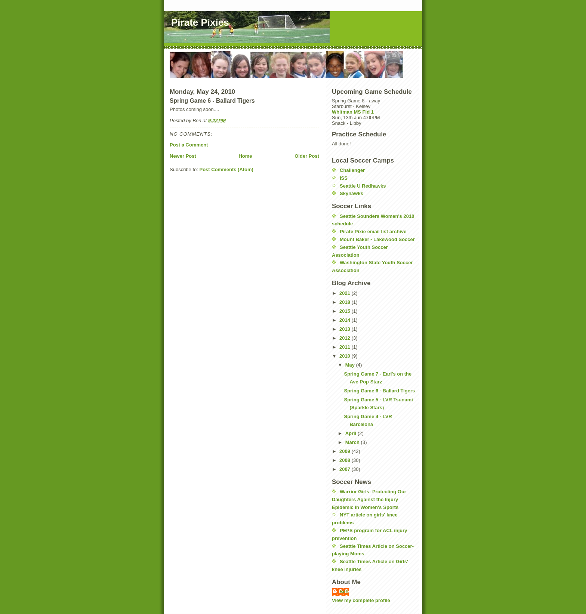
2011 (345, 347)
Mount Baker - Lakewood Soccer (377, 239)
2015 (345, 311)
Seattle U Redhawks (363, 186)
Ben (344, 591)
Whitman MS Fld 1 (353, 112)
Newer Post (183, 156)
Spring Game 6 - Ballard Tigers (379, 391)
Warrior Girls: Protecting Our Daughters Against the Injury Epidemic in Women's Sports (369, 499)
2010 (345, 356)
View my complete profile (361, 600)
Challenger (352, 170)
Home (245, 156)
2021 (345, 293)
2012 (345, 338)
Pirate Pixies (200, 22)
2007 (345, 469)
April (351, 433)
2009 (345, 451)
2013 (345, 329)
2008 (345, 460)
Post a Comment (189, 145)
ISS (344, 178)
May (350, 365)
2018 (345, 302)
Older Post (306, 156)
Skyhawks (351, 193)
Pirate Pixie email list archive (373, 231)
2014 (345, 320)
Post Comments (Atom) (226, 169)
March (353, 442)
